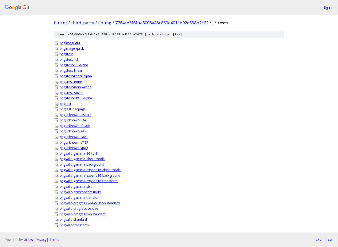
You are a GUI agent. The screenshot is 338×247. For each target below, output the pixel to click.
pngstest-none (71, 81)
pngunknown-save (74, 137)
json (329, 239)
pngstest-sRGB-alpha (76, 98)
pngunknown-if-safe (75, 126)
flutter (60, 23)
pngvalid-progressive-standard (83, 214)
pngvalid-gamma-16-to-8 (79, 153)
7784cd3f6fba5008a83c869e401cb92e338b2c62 (161, 23)
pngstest (66, 54)
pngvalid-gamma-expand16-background (90, 175)
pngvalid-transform (74, 225)
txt (318, 239)
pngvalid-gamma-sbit (76, 186)
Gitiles (28, 239)
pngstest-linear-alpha (76, 76)
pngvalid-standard (73, 219)
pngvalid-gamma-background (82, 164)
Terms (54, 239)
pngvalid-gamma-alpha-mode (82, 159)
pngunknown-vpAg (74, 148)
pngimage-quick (72, 48)
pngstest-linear (71, 70)
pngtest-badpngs (72, 109)
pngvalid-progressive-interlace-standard (90, 203)
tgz (177, 34)
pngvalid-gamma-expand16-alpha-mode (90, 170)
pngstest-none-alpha (75, 87)
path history (157, 34)
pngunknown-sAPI (73, 131)
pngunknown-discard (75, 114)
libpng (104, 23)
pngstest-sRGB (71, 92)
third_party (82, 23)
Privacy (41, 239)
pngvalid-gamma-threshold (80, 192)
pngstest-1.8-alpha (74, 65)
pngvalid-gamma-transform (81, 197)
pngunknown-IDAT (74, 120)
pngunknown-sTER (74, 142)
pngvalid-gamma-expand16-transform (89, 181)
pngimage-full (70, 43)
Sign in (328, 7)
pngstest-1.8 (69, 59)
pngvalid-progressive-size (79, 208)
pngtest (65, 103)
